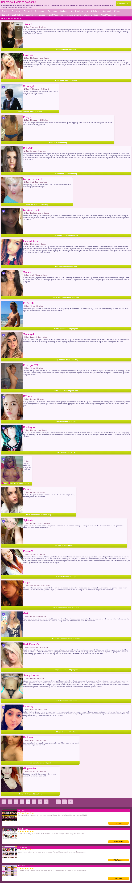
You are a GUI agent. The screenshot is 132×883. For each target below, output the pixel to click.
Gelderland (39, 11)
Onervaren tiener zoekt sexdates (66, 298)
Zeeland (5, 15)
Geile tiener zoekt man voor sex (66, 608)
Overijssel (106, 11)
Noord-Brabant (77, 11)
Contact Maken (123, 3)
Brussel (42, 15)
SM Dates (118, 823)
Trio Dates (118, 878)
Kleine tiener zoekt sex (64, 546)
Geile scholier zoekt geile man (66, 391)
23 (58, 802)
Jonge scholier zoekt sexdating (66, 360)
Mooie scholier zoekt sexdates (30, 112)
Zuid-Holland (17, 15)
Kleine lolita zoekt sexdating (66, 174)
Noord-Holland (92, 11)
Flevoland (16, 11)
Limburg (63, 11)
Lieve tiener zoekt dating (57, 143)
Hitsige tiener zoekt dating (66, 732)
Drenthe (5, 11)
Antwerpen (31, 15)
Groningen (52, 11)
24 (64, 802)
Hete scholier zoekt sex (66, 453)
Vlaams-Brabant (74, 15)
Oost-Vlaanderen (56, 15)
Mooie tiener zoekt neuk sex (66, 701)
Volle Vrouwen (118, 860)
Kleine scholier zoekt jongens (66, 329)
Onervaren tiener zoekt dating (36, 205)
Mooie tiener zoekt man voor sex (16, 484)
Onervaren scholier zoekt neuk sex (66, 639)
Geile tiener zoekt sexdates (66, 81)
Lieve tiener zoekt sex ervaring (38, 515)
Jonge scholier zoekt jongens (66, 670)
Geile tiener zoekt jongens (66, 422)
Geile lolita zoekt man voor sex (66, 236)
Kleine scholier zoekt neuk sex (30, 794)
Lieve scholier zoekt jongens (66, 577)
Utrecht (117, 11)
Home (3, 18)
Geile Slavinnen (118, 842)
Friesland (28, 11)
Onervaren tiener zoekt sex (66, 267)
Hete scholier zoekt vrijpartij (40, 763)
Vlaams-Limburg (91, 15)
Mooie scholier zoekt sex (66, 50)
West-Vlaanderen (108, 15)
